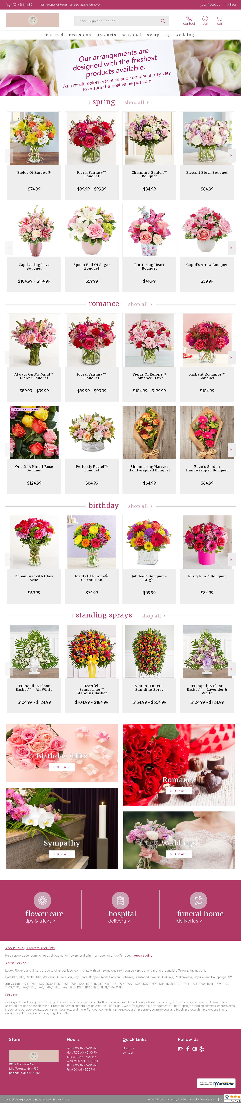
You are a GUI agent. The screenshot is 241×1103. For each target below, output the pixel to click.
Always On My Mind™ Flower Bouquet (34, 376)
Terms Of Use (155, 1099)
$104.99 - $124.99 (34, 702)
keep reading (143, 955)
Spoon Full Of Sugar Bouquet (92, 266)
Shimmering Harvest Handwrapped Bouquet (149, 468)
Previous (9, 156)
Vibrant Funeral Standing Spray (149, 688)
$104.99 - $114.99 (34, 281)
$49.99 (149, 281)
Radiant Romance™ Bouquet (207, 376)
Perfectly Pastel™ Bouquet (92, 468)
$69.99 (34, 592)
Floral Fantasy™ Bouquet (91, 174)
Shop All (134, 102)
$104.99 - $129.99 (149, 390)
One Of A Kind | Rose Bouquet (34, 468)
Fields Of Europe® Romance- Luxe (149, 376)
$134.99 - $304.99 (149, 702)
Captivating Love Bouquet (34, 266)
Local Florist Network (203, 1099)
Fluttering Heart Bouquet (149, 266)
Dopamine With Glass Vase (34, 578)
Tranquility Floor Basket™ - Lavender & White (207, 689)
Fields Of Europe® (34, 172)
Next (232, 156)
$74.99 (34, 189)
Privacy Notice (177, 1099)
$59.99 (92, 281)
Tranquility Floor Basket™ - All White (34, 688)
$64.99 (149, 483)
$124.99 (34, 483)
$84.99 (149, 189)
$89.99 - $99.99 (91, 189)
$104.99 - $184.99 (91, 702)
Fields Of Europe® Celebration (92, 578)
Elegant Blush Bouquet (207, 172)
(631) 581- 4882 (22, 4)
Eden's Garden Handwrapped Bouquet (207, 468)
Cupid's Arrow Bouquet (207, 265)
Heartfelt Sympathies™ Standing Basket (92, 689)
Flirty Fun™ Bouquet (207, 576)
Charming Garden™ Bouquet (149, 174)
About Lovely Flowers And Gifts (30, 948)
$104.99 (207, 390)
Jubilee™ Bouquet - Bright (149, 578)
